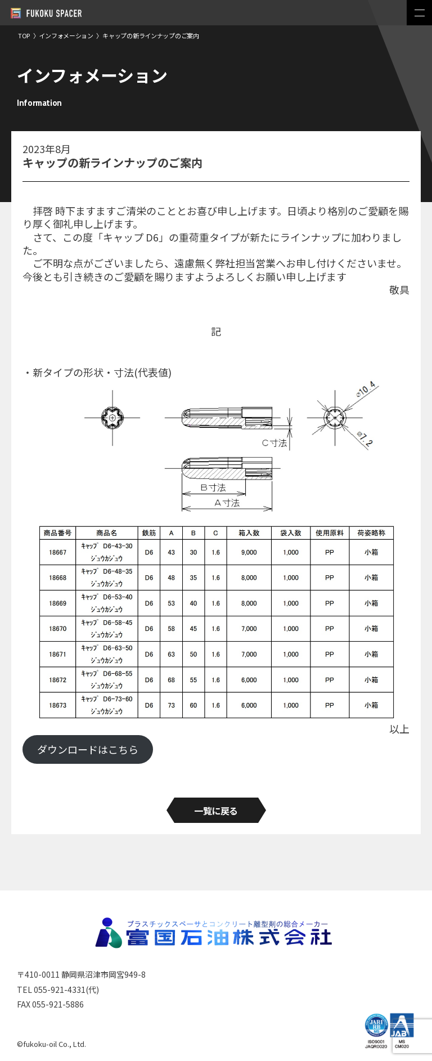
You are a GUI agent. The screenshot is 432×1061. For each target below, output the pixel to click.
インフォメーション (66, 35)
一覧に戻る (216, 810)
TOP (24, 35)
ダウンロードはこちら (87, 749)
